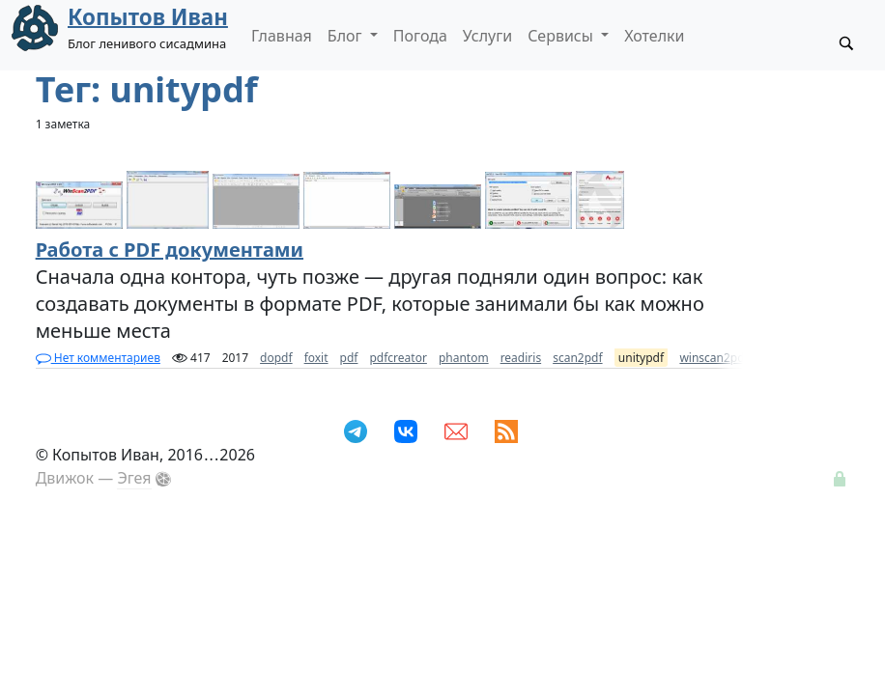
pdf (349, 357)
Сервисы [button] (562, 35)
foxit (316, 357)
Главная (281, 35)
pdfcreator (397, 357)
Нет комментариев (98, 357)
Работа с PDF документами (169, 249)
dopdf (276, 357)
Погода (420, 35)
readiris (521, 357)
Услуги (487, 35)
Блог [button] (347, 35)
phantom (464, 357)
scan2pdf (577, 357)
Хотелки (654, 35)
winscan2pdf (713, 357)
